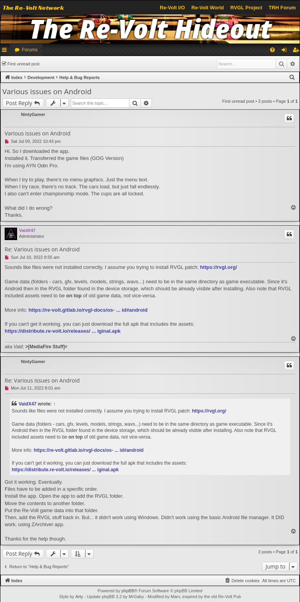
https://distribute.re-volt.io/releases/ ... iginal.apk (62, 331)
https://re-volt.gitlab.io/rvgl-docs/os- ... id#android (87, 310)
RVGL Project (246, 8)
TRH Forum (282, 8)
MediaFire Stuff (46, 346)
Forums (30, 50)
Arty (79, 596)
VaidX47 (27, 230)
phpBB (127, 590)
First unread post (23, 63)
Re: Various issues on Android (42, 249)
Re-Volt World (207, 8)
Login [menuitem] (286, 51)
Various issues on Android (47, 91)
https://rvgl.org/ (218, 267)
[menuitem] (272, 50)
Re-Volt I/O (172, 8)
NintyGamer (33, 114)
